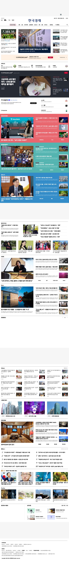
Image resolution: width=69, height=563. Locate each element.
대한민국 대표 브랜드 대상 (11, 470)
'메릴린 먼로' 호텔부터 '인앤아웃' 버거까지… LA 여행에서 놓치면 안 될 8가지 (46, 437)
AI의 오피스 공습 (30, 416)
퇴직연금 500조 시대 (8, 416)
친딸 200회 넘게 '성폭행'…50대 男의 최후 (49, 234)
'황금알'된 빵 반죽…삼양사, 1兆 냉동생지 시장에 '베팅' (8, 44)
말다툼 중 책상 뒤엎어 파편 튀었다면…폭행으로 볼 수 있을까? (8, 382)
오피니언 (45, 24)
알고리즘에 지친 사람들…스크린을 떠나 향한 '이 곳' (15, 309)
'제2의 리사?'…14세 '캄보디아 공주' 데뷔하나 (8, 251)
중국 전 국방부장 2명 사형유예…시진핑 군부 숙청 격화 (16, 459)
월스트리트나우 (40, 146)
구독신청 (7, 544)
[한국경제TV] (5, 20)
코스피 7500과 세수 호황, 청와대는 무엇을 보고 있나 (8, 40)
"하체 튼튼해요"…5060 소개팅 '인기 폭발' (49, 228)
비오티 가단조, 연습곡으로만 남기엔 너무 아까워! (46, 259)
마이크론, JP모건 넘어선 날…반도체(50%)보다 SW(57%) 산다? (46, 149)
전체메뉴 (57, 24)
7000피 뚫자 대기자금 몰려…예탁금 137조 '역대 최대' (46, 133)
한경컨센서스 (41, 139)
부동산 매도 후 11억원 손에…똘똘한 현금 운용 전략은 (57, 80)
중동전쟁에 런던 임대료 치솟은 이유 (60, 500)
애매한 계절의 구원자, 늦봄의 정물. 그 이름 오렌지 (47, 267)
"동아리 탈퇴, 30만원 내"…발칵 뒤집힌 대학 (9, 232)
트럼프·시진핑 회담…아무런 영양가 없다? (45, 164)
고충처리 (11, 544)
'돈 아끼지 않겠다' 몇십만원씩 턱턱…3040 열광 (60, 251)
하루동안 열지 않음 (62, 57)
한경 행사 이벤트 (4, 505)
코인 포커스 (54, 87)
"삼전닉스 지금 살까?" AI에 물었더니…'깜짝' (50, 225)
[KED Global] (13, 20)
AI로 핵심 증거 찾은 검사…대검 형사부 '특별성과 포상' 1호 (31, 371)
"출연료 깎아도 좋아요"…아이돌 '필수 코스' (9, 225)
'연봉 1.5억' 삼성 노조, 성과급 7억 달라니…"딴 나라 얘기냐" (63, 44)
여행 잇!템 (63, 444)
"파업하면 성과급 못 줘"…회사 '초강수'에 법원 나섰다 (8, 48)
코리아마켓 (26, 24)
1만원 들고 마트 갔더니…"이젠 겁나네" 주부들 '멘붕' (54, 388)
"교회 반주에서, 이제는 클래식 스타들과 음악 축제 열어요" (17, 281)
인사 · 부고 (63, 505)
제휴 (6, 550)
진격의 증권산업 (53, 416)
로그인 (67, 18)
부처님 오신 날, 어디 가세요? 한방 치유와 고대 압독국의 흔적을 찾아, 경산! (46, 430)
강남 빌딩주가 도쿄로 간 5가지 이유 (8, 500)
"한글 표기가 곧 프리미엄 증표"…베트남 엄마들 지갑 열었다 (54, 382)
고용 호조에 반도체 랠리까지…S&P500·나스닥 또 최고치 (16, 169)
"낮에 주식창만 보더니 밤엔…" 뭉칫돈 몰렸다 (50, 231)
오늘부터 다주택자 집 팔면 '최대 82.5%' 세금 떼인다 (34, 49)
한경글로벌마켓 (4, 144)
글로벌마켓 (31, 24)
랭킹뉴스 (3, 449)
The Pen (3, 488)
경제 (19, 24)
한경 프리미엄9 (12, 24)
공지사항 (29, 505)
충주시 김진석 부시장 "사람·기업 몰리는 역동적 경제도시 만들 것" (25, 483)
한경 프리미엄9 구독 (61, 18)
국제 (39, 24)
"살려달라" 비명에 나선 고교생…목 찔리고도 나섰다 (30, 235)
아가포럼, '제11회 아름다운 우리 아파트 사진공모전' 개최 (46, 192)
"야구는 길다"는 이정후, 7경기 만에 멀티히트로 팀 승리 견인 (54, 394)
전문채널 (51, 24)
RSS (26, 550)
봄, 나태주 (20, 500)
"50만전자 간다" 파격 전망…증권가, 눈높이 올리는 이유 (50, 466)
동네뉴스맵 (41, 198)
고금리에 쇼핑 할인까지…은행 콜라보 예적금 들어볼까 (8, 81)
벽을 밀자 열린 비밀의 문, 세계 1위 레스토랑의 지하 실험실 (46, 302)
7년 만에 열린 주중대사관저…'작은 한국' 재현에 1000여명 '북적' (30, 394)
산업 (22, 24)
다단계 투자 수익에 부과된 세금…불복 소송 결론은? (54, 376)
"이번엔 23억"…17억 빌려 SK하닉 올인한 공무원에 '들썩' (16, 456)
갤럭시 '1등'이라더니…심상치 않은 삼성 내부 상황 (7, 388)
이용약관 (30, 550)
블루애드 (20, 544)
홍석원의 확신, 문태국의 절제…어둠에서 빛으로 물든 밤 (8, 394)
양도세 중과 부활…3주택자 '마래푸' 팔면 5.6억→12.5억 (46, 185)
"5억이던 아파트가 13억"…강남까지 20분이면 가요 (31, 388)
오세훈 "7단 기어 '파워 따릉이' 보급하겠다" (53, 371)
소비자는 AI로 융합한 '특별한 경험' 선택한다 (43, 483)
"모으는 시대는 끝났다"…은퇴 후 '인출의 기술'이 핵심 (50, 463)
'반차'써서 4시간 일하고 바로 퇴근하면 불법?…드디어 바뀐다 (51, 452)
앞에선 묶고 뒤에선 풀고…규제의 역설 (43, 500)
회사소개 (3, 544)
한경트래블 (3, 420)
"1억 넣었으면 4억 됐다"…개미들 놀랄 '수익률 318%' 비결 (17, 452)
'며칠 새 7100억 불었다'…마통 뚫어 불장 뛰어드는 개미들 (64, 38)
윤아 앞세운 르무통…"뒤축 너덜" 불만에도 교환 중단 (25, 251)
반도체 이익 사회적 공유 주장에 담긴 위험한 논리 (6, 67)
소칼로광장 (55, 67)
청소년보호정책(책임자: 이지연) (45, 550)
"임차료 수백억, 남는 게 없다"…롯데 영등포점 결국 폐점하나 (31, 382)
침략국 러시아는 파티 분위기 (42, 274)
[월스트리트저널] (9, 20)
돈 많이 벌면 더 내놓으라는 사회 (24, 67)
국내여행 (47, 444)
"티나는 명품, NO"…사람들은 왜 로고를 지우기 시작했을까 (47, 310)
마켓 (62, 139)
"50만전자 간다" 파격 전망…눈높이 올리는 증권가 (47, 126)
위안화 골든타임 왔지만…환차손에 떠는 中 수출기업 (64, 51)
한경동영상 (3, 317)
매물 (51, 198)
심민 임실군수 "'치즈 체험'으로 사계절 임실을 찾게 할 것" (8, 483)
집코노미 (35, 24)
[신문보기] (2, 20)
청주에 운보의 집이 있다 (7, 444)
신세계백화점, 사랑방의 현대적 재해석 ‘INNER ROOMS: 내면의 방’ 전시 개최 (46, 423)
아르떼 (2, 256)
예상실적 (41, 169)
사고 (67, 505)
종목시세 (51, 169)
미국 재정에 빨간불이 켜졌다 (41, 67)
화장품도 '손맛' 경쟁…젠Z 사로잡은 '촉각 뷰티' (8, 376)
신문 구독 (55, 18)
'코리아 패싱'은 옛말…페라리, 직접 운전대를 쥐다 (46, 288)
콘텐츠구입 (9, 550)
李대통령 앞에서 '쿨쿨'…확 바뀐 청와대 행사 (43, 251)
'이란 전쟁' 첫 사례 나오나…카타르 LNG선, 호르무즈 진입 (64, 31)
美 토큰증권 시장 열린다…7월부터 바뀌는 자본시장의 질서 (57, 91)
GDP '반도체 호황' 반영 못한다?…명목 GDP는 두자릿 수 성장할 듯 (8, 52)
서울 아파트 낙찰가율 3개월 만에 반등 (44, 177)
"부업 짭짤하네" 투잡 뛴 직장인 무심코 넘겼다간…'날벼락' (8, 371)
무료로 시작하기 (33, 103)
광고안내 (16, 544)
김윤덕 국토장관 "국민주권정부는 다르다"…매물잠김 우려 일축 (16, 200)
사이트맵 (18, 550)
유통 (42, 24)
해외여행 (55, 444)
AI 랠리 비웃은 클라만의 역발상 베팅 (44, 156)
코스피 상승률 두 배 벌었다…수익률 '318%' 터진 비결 (46, 118)
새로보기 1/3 (65, 368)
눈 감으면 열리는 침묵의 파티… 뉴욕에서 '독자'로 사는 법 (46, 295)
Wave (2, 285)
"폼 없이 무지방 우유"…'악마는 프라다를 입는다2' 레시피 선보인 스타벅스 (31, 377)
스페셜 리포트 (4, 400)
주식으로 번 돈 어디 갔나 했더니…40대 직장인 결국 (15, 463)
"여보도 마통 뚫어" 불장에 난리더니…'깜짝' (50, 237)
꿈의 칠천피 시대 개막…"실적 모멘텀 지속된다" (14, 140)
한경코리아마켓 (4, 116)
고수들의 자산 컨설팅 (4, 76)
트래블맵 (39, 444)
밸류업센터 (62, 198)
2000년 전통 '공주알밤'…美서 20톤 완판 (60, 483)
